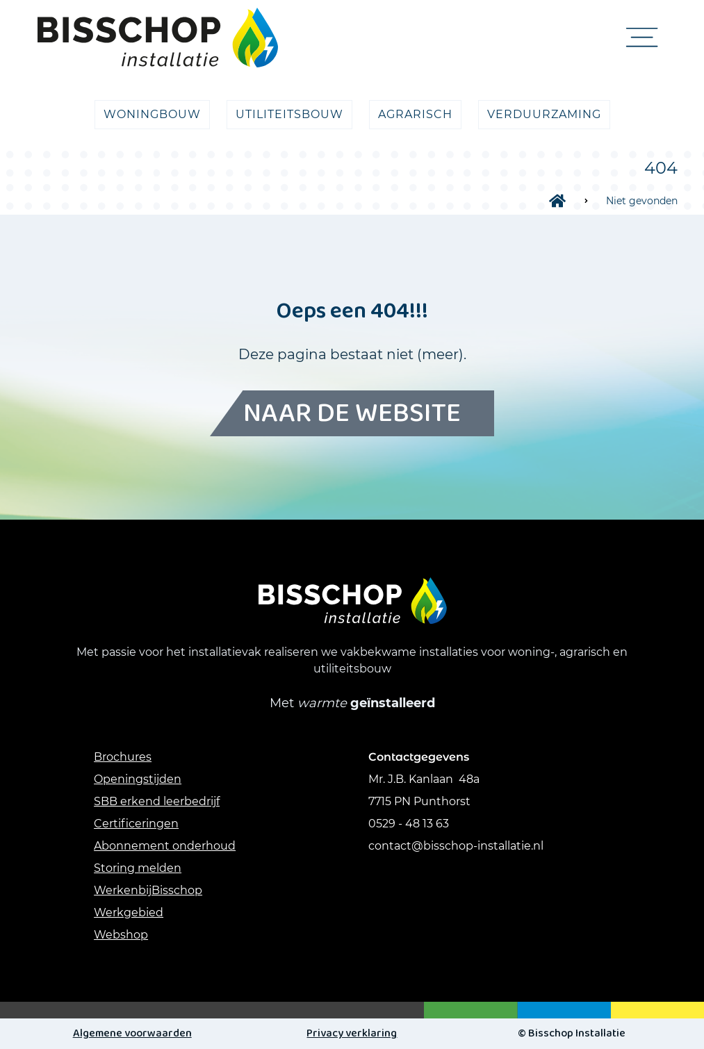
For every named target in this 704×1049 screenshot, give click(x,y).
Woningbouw (152, 114)
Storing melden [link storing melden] (137, 868)
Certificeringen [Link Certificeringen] (136, 823)
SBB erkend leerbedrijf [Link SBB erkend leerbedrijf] (157, 801)
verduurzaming (544, 114)
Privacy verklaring (351, 1033)
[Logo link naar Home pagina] (158, 37)
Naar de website (352, 413)
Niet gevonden (642, 201)
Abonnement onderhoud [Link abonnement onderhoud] (165, 845)
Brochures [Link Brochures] (123, 756)
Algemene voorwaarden (132, 1033)
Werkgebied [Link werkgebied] (128, 912)
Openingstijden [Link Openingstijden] (137, 779)
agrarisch (415, 114)
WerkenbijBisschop (148, 890)
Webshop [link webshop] (121, 934)
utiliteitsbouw (289, 114)
